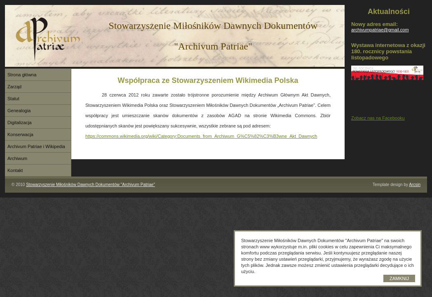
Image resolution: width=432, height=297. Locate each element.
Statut (13, 98)
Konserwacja (20, 134)
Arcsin (414, 184)
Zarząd (14, 86)
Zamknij (399, 278)
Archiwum (17, 158)
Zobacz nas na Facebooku (378, 118)
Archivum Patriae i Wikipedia (36, 146)
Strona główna (21, 74)
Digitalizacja (19, 122)
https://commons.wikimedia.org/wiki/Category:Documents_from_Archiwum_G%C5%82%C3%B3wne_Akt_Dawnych (201, 136)
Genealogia (19, 110)
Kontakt (15, 170)
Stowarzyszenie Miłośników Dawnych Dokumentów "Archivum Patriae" (90, 184)
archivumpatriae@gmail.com (380, 29)
